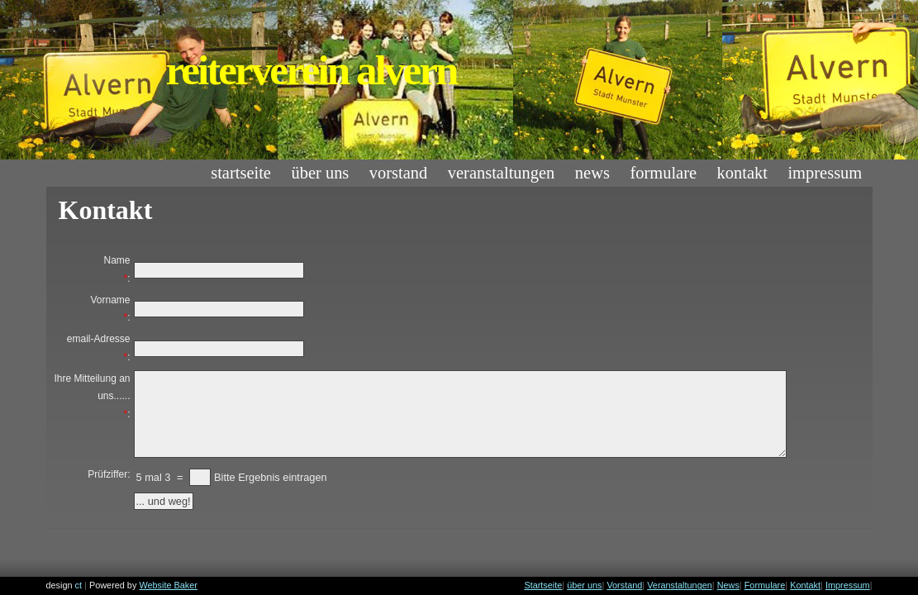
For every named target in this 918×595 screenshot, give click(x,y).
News (592, 173)
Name (116, 260)
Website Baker (168, 585)
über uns (320, 173)
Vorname (110, 300)
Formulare (663, 173)
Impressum (824, 173)
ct (78, 585)
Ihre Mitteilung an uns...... (92, 387)
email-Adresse (99, 339)
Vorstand (398, 173)
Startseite (241, 173)
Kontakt (742, 173)
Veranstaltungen (501, 173)
